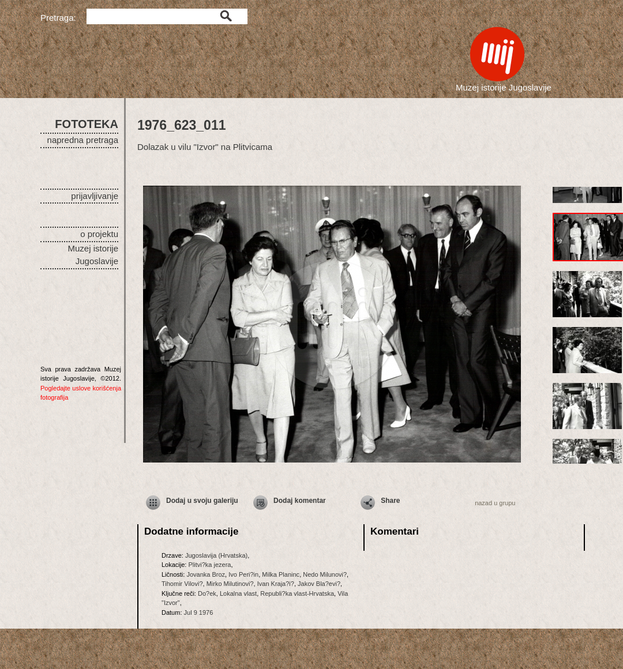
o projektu (99, 234)
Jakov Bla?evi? (319, 583)
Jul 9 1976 (198, 612)
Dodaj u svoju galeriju (202, 501)
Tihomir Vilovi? (182, 583)
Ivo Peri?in (243, 574)
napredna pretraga (82, 140)
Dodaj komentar (299, 501)
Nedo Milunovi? (325, 574)
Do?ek (207, 593)
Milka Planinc (280, 574)
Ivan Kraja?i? (275, 583)
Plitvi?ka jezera (209, 564)
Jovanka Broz (205, 574)
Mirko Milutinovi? (230, 583)
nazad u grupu (495, 502)
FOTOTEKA (86, 124)
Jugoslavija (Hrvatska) (216, 555)
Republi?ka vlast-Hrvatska (297, 593)
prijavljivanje (94, 196)
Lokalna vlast (238, 593)
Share (390, 501)
